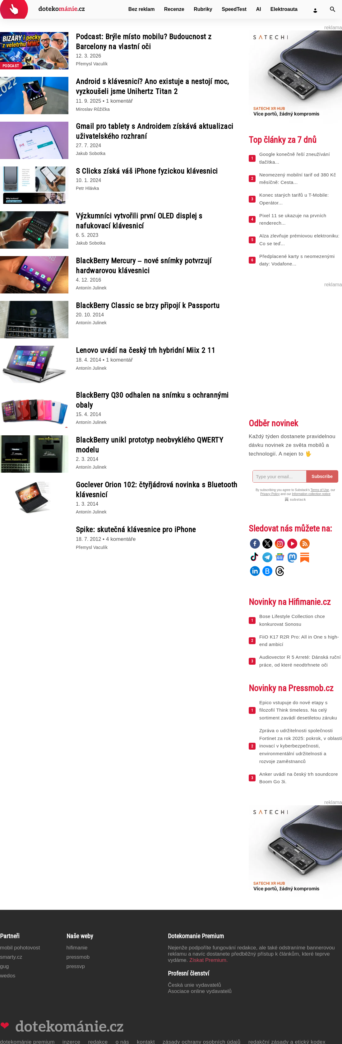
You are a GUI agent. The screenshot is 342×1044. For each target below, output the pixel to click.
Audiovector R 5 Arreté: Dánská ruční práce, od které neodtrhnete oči (300, 660)
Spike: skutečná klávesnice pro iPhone (136, 529)
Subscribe (322, 476)
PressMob (78, 957)
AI (258, 9)
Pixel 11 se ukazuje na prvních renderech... (292, 219)
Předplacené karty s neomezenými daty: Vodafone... (297, 260)
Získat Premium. (208, 960)
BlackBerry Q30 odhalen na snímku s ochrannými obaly (152, 400)
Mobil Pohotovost (20, 948)
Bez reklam (141, 9)
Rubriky (203, 9)
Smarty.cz (11, 957)
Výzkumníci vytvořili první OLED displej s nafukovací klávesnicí (139, 221)
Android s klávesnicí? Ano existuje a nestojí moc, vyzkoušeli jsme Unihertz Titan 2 (152, 86)
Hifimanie (77, 948)
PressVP (76, 966)
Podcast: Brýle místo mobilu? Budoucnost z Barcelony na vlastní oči (144, 41)
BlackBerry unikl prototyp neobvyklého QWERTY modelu (149, 445)
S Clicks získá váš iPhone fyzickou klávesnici (147, 171)
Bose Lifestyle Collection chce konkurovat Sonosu (292, 620)
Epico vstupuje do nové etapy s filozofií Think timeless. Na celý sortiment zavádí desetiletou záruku (298, 710)
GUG (4, 966)
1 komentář (119, 101)
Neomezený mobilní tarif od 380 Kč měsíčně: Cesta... (297, 178)
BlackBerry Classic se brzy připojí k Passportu (148, 305)
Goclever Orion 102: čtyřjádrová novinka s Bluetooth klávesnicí (157, 489)
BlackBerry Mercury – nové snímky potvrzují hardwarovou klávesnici (143, 265)
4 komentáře (121, 539)
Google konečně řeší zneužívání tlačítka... (294, 158)
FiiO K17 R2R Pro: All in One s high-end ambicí (299, 640)
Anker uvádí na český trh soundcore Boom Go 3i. (298, 777)
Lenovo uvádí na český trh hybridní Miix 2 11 (145, 350)
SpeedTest (234, 9)
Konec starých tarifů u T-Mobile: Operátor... (294, 198)
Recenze (174, 9)
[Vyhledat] (332, 9)
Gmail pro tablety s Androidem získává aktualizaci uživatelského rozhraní (154, 131)
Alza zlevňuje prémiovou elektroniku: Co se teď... (299, 239)
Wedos (7, 976)
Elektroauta (284, 9)
